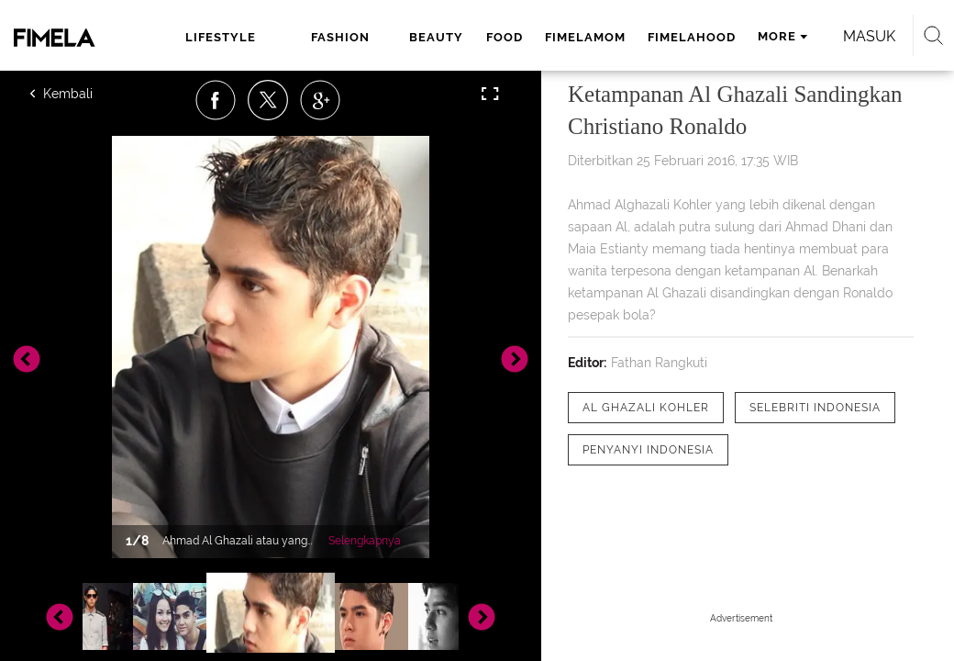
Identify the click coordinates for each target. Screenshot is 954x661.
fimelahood (692, 37)
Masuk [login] (869, 36)
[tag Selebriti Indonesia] (815, 407)
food (504, 37)
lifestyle (220, 37)
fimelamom (585, 37)
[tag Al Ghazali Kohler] (646, 407)
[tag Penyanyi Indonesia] (648, 450)
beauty (436, 37)
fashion (340, 37)
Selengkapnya (364, 540)
